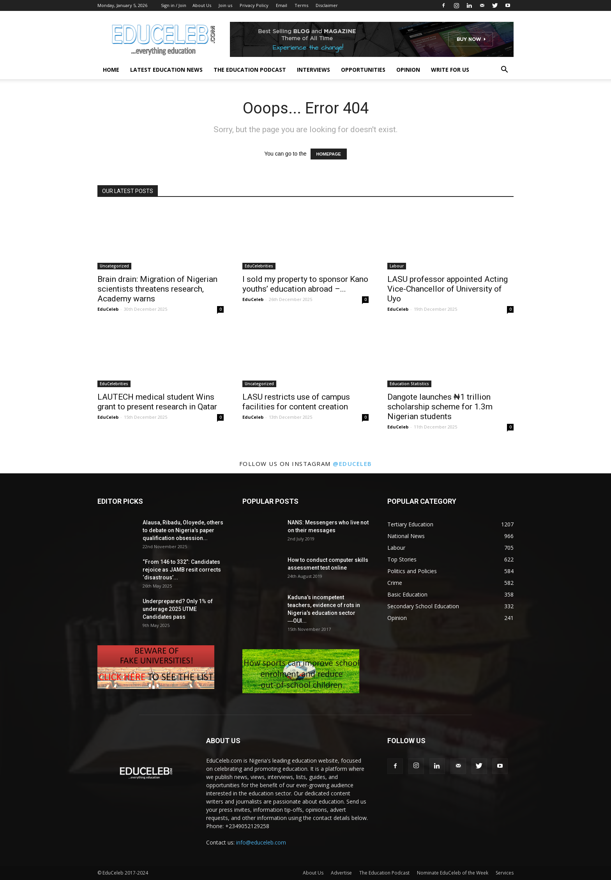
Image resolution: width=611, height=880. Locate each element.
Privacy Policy (254, 5)
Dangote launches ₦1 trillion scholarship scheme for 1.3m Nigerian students (440, 406)
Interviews (313, 69)
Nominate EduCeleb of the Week (452, 872)
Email (281, 5)
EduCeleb (107, 309)
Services (505, 872)
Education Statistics (409, 383)
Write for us (450, 69)
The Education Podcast (250, 69)
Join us (225, 5)
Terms (301, 5)
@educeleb (352, 463)
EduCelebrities (259, 266)
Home (111, 69)
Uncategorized (114, 266)
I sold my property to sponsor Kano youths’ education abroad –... (305, 284)
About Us (201, 5)
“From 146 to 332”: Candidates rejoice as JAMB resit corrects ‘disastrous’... (182, 570)
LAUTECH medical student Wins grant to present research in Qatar (157, 401)
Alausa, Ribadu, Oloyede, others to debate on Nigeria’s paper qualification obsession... (183, 530)
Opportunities (363, 69)
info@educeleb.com (261, 842)
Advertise (341, 872)
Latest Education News (166, 69)
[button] (504, 70)
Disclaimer (327, 5)
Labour (397, 266)
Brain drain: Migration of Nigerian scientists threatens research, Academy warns (157, 288)
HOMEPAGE (328, 154)
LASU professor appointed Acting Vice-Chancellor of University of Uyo (447, 288)
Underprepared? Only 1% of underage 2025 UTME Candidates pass (178, 609)
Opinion (408, 69)
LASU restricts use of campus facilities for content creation (296, 401)
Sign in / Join (173, 5)
